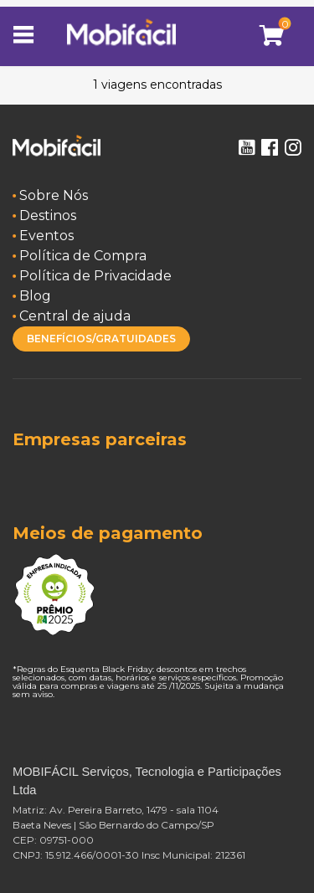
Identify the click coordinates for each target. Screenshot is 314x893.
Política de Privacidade (95, 276)
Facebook (269, 147)
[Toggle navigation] (29, 36)
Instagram (293, 147)
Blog (35, 296)
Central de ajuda (75, 316)
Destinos (47, 215)
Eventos (46, 236)
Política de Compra (83, 256)
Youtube (246, 147)
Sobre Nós (53, 195)
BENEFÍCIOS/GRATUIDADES (101, 338)
